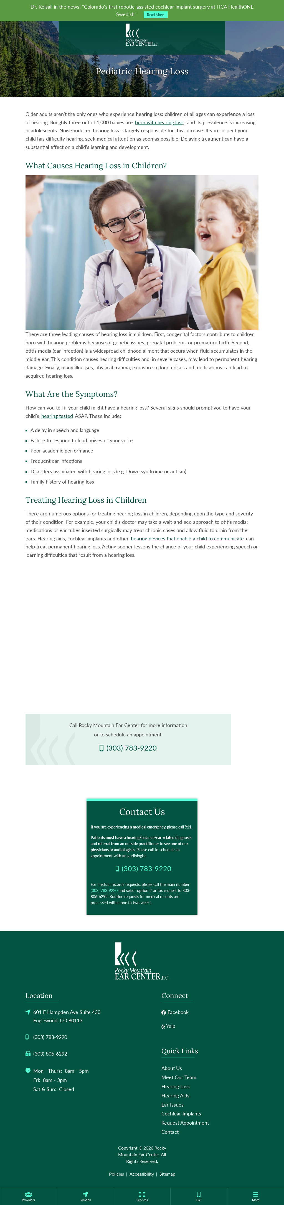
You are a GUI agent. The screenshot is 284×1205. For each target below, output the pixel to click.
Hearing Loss (175, 1086)
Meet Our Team (178, 1077)
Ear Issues (172, 1105)
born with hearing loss (159, 122)
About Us (171, 1068)
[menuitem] (28, 1196)
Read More (155, 15)
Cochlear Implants (181, 1113)
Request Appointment (185, 1123)
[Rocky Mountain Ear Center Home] (142, 35)
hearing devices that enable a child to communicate (187, 538)
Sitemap (167, 1173)
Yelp (168, 1026)
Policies (116, 1173)
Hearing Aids (175, 1095)
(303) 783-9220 (104, 890)
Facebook (175, 1012)
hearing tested (57, 416)
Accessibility (142, 1173)
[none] (28, 1196)
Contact (170, 1132)
